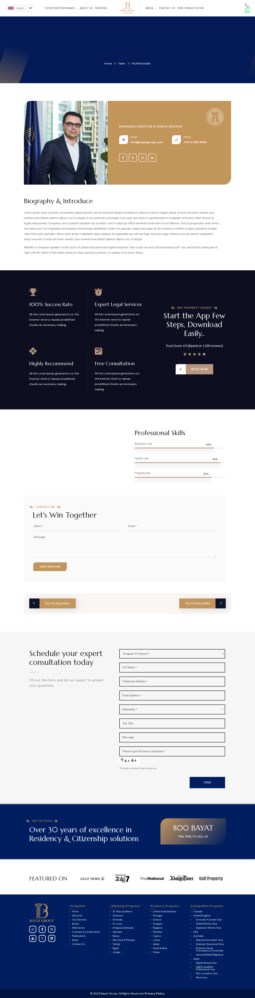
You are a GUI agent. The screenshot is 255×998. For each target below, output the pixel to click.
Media (151, 8)
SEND (207, 782)
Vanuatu (117, 932)
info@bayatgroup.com (147, 142)
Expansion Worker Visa (208, 928)
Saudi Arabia (160, 948)
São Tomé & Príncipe (124, 940)
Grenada (117, 920)
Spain (196, 959)
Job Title (127, 723)
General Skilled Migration (209, 955)
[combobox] (172, 709)
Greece (157, 920)
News (75, 940)
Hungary (157, 924)
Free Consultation (190, 8)
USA (195, 932)
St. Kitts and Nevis (122, 911)
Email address (132, 695)
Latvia (156, 940)
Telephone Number (135, 681)
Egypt (116, 948)
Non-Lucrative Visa (206, 973)
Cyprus (157, 936)
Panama (157, 932)
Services (101, 8)
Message (128, 737)
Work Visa (201, 977)
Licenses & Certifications (86, 932)
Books (75, 924)
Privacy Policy (155, 993)
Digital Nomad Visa (206, 963)
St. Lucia (117, 924)
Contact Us (167, 8)
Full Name (129, 667)
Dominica (118, 915)
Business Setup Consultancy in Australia (209, 949)
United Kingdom (202, 915)
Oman (156, 952)
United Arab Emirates (164, 911)
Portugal (157, 915)
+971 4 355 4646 (194, 142)
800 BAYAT (193, 828)
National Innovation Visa (209, 940)
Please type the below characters (144, 751)
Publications (79, 936)
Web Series (78, 928)
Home (75, 911)
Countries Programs (61, 8)
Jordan (116, 952)
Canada (197, 911)
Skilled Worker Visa (206, 924)
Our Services (79, 920)
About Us (86, 8)
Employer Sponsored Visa (210, 944)
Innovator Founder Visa (209, 920)
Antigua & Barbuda (123, 928)
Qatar (156, 944)
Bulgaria (157, 928)
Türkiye (116, 944)
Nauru (116, 936)
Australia (198, 936)
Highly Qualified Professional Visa (205, 968)
